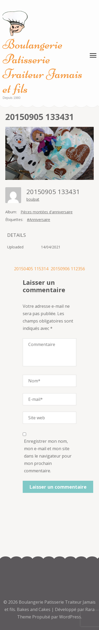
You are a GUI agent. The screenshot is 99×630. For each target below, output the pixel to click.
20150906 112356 (68, 269)
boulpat (32, 199)
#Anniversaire (38, 219)
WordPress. (70, 617)
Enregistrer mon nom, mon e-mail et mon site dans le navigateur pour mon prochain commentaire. (48, 456)
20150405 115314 (31, 269)
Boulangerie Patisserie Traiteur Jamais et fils (42, 66)
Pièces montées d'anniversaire (47, 211)
